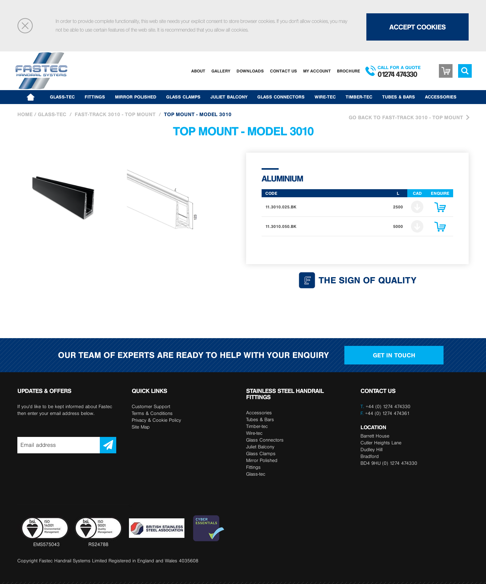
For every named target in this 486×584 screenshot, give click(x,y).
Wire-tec (325, 96)
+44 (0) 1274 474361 (385, 413)
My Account (317, 70)
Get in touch (394, 355)
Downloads (250, 70)
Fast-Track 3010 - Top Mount (115, 114)
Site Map (141, 426)
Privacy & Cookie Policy (156, 420)
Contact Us (283, 70)
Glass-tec (62, 96)
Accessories (441, 96)
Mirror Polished (135, 96)
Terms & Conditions (152, 413)
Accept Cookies (417, 27)
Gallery (220, 70)
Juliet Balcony (228, 96)
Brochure (348, 70)
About (198, 70)
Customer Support (151, 406)
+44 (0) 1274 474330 (388, 406)
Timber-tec (359, 96)
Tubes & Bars (398, 96)
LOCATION (373, 427)
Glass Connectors (281, 96)
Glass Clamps (183, 96)
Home (25, 114)
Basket (446, 71)
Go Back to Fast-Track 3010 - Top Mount (406, 117)
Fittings (95, 96)
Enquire (440, 209)
